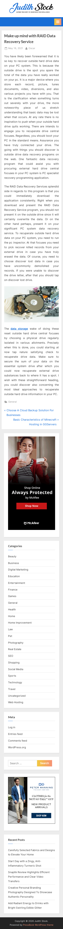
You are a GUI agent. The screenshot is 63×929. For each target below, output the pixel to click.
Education (14, 576)
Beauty (12, 556)
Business (13, 563)
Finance (12, 589)
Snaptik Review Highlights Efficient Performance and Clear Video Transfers (29, 877)
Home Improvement (20, 622)
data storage (19, 328)
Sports (12, 675)
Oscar (32, 48)
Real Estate (14, 649)
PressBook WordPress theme (38, 925)
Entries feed (15, 734)
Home (11, 616)
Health (12, 609)
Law (10, 629)
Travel (11, 689)
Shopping (13, 662)
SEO (10, 655)
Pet (10, 636)
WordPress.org (17, 747)
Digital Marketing (18, 569)
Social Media (15, 669)
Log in (11, 727)
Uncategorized (17, 695)
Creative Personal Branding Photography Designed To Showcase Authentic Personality (30, 892)
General (12, 401)
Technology (15, 682)
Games (12, 596)
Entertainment (16, 583)
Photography (15, 642)
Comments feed (17, 740)
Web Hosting (15, 702)
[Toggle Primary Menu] (57, 22)
